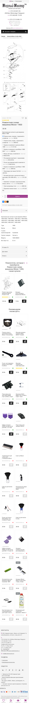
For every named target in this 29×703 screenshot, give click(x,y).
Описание (5, 210)
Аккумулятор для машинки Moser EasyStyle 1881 (7, 580)
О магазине (5, 660)
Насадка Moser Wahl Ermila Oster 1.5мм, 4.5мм (21, 580)
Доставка (5, 251)
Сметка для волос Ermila (21, 518)
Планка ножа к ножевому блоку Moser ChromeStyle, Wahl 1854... (7, 334)
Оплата (4, 256)
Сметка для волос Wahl (7, 487)
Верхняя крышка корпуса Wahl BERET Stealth (20, 334)
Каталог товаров (9, 31)
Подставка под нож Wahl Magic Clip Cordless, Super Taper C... (7, 396)
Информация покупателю (8, 662)
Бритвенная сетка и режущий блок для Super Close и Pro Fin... (7, 612)
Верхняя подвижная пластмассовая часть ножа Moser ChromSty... (21, 365)
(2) (20, 368)
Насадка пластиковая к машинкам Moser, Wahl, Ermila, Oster (20, 294)
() (13, 137)
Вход (11, 1)
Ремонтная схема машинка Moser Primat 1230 (7, 293)
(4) (6, 297)
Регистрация (18, 1)
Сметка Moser (20, 456)
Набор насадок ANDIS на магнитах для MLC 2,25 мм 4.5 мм (7, 426)
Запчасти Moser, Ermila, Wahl (15, 205)
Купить (17, 196)
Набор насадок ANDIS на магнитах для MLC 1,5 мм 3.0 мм (7, 550)
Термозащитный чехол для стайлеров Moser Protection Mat (7, 457)
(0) (19, 297)
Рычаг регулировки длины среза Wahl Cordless (7, 364)
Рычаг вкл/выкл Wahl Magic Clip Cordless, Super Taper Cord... (6, 519)
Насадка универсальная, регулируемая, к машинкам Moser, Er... (21, 551)
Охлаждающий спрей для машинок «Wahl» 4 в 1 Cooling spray (21, 612)
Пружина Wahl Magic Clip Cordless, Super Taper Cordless (21, 396)
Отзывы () (5, 247)
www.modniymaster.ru (18, 28)
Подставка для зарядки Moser (20, 425)
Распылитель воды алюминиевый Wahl (21, 488)
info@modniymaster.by (8, 653)
